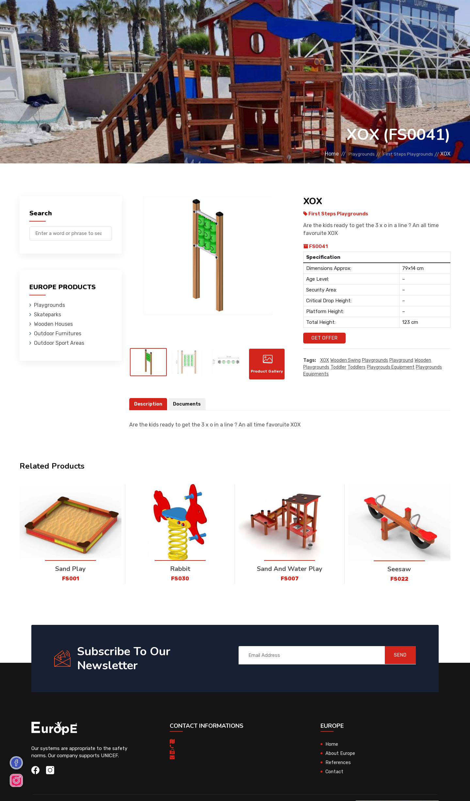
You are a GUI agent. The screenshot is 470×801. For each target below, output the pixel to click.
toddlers (357, 367)
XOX (324, 360)
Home (313, 154)
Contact (340, 14)
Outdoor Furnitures (223, 14)
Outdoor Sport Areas (59, 343)
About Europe (340, 757)
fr (430, 15)
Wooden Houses (171, 14)
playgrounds (375, 360)
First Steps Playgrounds (402, 154)
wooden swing (345, 360)
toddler (338, 367)
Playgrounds (92, 14)
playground (401, 360)
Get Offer (324, 338)
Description (149, 408)
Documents (188, 408)
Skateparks (130, 14)
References (308, 14)
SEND (396, 659)
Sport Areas (271, 14)
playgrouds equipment (391, 367)
